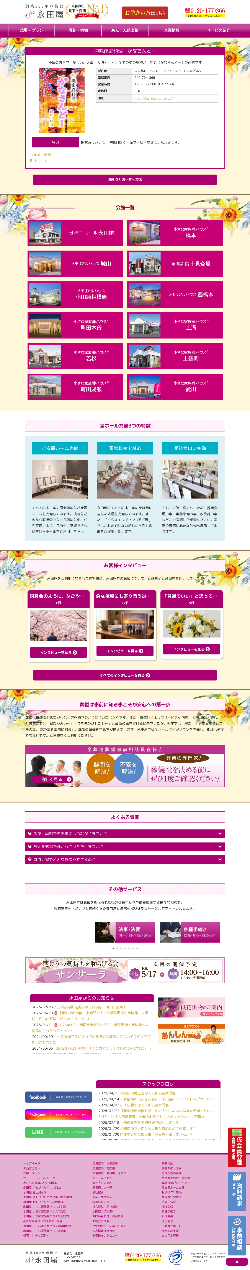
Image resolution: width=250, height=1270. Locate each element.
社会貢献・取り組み (105, 1207)
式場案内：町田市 (103, 1168)
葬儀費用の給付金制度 (176, 1178)
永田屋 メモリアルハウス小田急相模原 (47, 1197)
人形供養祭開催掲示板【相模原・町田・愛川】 (90, 1007)
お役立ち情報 (100, 1221)
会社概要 (98, 1192)
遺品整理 (167, 1221)
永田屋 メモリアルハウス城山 (42, 1187)
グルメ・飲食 (40, 154)
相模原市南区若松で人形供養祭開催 (148, 1093)
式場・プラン (31, 30)
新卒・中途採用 (102, 1197)
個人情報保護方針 (103, 1231)
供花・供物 (78, 30)
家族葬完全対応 (171, 1197)
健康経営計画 (100, 1202)
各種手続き (169, 1211)
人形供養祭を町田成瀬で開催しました (149, 1122)
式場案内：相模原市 (105, 1163)
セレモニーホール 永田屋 (39, 1178)
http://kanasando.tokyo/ (153, 98)
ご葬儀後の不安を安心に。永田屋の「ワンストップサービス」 (168, 1099)
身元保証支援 (170, 1231)
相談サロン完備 (171, 1192)
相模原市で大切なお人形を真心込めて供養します (158, 1128)
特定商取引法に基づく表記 (109, 1226)
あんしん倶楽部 (125, 30)
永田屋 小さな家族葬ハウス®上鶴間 (46, 1216)
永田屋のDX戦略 (102, 1211)
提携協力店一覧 (102, 1187)
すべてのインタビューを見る (125, 675)
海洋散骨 (167, 1207)
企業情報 (172, 30)
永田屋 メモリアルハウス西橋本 (43, 1202)
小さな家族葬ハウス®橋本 (40, 1183)
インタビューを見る (58, 652)
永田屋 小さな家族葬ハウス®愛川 (44, 1231)
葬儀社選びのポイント (176, 1183)
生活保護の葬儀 (171, 1173)
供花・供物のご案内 (36, 1235)
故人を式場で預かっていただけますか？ (125, 846)
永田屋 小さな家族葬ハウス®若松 (44, 1211)
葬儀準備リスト (171, 1168)
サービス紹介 (218, 30)
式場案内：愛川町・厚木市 (109, 1173)
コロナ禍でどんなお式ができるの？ (125, 859)
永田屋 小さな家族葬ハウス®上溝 (44, 1207)
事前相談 (167, 1163)
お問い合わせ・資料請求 (107, 1216)
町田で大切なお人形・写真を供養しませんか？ (156, 1134)
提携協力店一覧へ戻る (125, 179)
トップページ (31, 1163)
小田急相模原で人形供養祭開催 (144, 1105)
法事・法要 (169, 1202)
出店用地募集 (170, 1235)
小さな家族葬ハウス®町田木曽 (42, 1221)
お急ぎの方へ (31, 1168)
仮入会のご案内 (102, 1183)
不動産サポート (171, 1226)
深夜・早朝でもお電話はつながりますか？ (125, 833)
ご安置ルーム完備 (173, 1187)
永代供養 (167, 1216)
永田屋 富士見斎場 (35, 1192)
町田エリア (38, 161)
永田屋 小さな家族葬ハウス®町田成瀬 (47, 1226)
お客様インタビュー (105, 1235)
